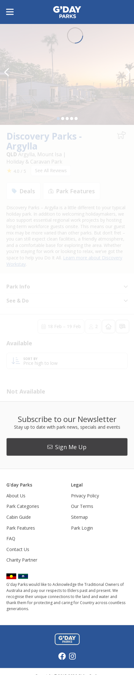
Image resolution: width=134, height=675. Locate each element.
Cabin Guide (18, 517)
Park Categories (22, 506)
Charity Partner (21, 560)
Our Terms (82, 506)
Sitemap (79, 517)
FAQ (10, 538)
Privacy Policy (85, 496)
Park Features (20, 528)
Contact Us (17, 549)
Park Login (82, 528)
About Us (15, 496)
